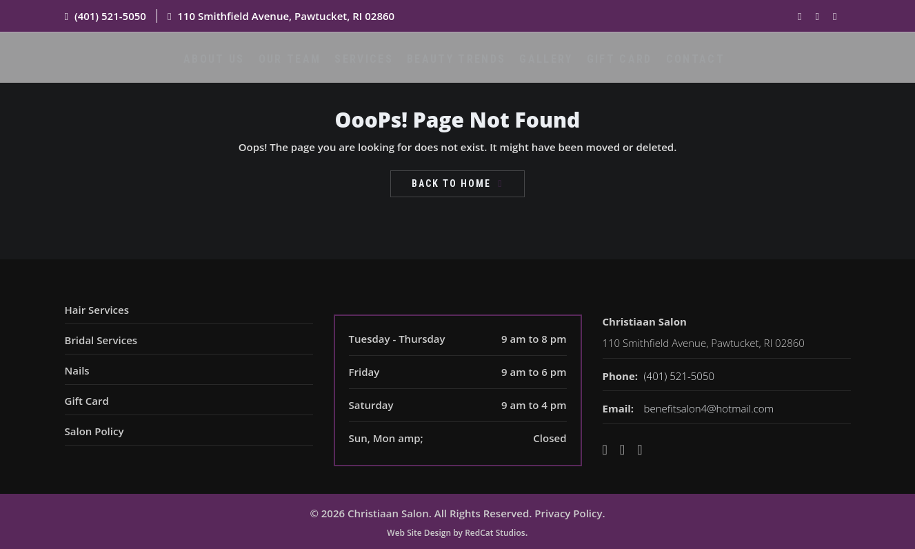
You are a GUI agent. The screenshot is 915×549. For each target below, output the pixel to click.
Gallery (546, 67)
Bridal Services (101, 340)
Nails (77, 370)
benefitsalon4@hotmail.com (709, 408)
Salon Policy (94, 431)
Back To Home (451, 183)
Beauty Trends (459, 67)
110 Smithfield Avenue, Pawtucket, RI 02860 (285, 16)
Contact (695, 67)
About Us (221, 67)
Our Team (295, 67)
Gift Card (619, 67)
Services (369, 67)
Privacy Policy (568, 513)
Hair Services (97, 310)
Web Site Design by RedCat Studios (456, 533)
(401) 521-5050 (110, 16)
